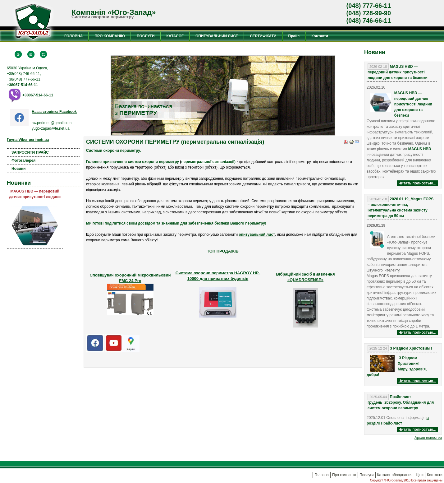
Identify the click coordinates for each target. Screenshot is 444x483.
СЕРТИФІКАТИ (263, 36)
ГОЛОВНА (73, 36)
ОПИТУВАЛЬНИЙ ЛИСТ (216, 36)
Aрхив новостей (428, 437)
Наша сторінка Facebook (54, 111)
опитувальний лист (257, 234)
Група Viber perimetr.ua (28, 139)
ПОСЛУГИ (146, 36)
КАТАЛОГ (175, 36)
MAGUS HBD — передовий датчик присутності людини (35, 194)
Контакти (319, 36)
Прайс (294, 36)
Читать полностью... (417, 183)
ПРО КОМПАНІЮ (109, 36)
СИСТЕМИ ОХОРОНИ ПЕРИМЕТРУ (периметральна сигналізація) (175, 142)
